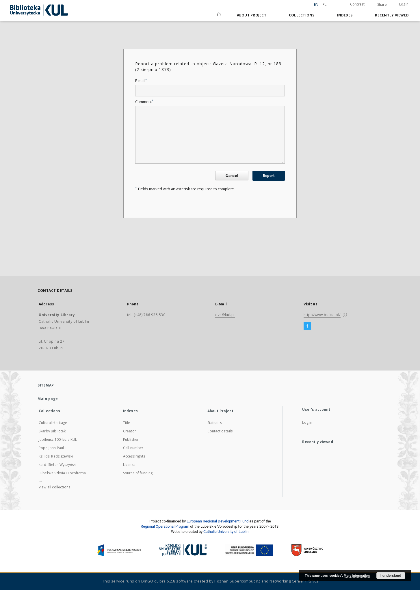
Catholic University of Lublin (225, 531)
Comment (144, 101)
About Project (251, 15)
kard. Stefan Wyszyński (57, 464)
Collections (302, 15)
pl (325, 4)
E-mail (141, 80)
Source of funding (138, 472)
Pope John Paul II (53, 447)
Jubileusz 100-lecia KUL (58, 439)
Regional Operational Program (165, 526)
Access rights (134, 456)
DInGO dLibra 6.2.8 (158, 581)
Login (403, 4)
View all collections (54, 487)
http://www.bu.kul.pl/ (322, 314)
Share (382, 4)
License (129, 464)
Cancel (232, 175)
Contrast (357, 4)
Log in (307, 422)
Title (126, 422)
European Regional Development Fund (217, 521)
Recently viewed (392, 15)
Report (268, 175)
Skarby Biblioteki (53, 431)
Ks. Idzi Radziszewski (56, 456)
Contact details (220, 431)
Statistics (214, 422)
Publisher (131, 439)
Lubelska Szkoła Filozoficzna (62, 472)
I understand (390, 576)
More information (357, 575)
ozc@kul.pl (225, 314)
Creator (129, 431)
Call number (133, 447)
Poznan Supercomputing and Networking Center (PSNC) (266, 581)
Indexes (345, 15)
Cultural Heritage (53, 422)
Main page (48, 398)
